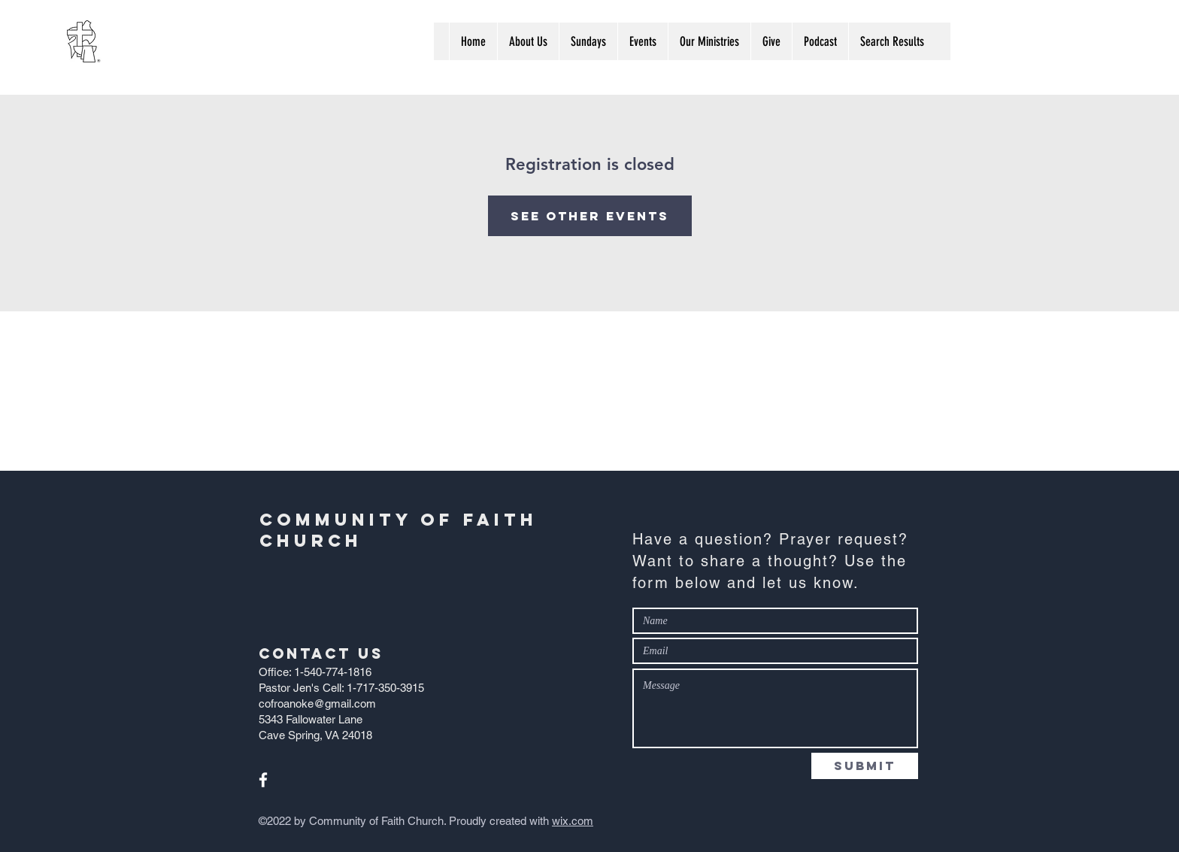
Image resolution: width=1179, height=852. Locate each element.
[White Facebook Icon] (263, 780)
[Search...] (1033, 41)
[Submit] (864, 766)
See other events (590, 215)
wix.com (572, 820)
